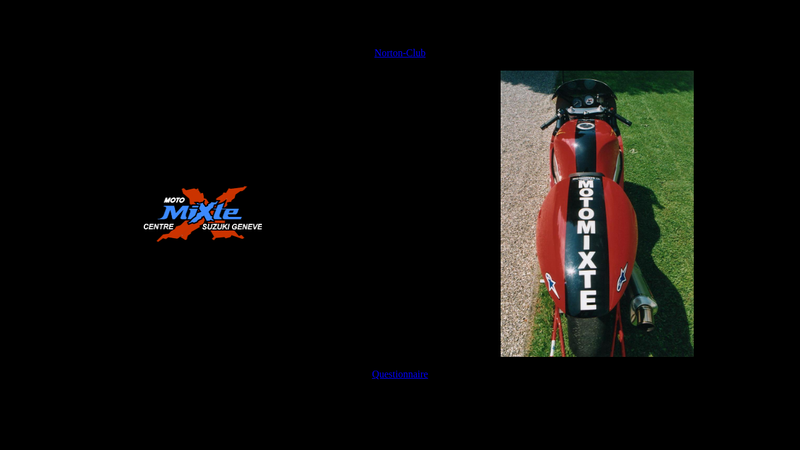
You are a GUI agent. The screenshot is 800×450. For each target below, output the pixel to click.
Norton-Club (400, 53)
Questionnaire (400, 374)
